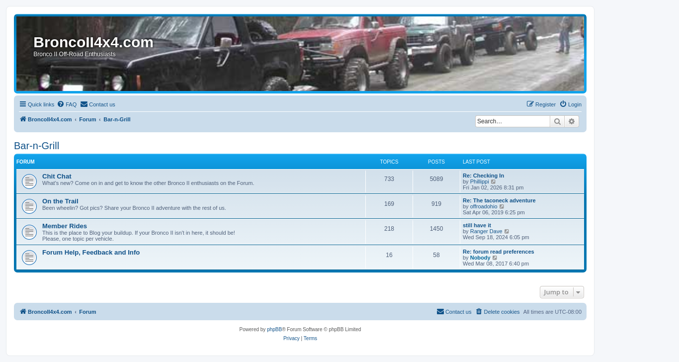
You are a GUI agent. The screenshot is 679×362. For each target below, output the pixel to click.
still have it (477, 225)
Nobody (480, 258)
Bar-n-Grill (36, 145)
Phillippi (479, 181)
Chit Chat (57, 176)
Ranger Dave (486, 231)
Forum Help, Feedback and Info (91, 252)
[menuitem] (67, 104)
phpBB (274, 329)
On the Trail (60, 201)
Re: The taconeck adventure (499, 200)
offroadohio (484, 206)
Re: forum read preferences (498, 252)
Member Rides (64, 226)
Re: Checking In (483, 176)
